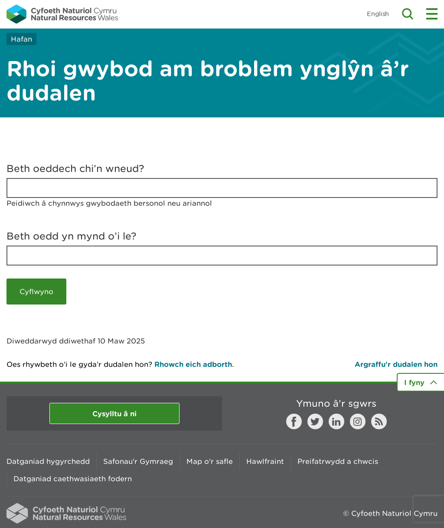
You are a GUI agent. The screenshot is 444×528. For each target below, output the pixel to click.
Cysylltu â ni (114, 413)
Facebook (294, 421)
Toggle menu (432, 14)
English (378, 14)
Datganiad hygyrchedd (48, 461)
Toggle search (407, 14)
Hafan (21, 39)
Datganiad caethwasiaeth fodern (72, 478)
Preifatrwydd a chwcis (337, 461)
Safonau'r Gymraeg (138, 461)
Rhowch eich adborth (193, 364)
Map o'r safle (209, 461)
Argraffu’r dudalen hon (396, 364)
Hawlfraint (265, 461)
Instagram (358, 421)
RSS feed (379, 421)
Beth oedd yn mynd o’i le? (72, 236)
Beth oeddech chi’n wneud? (75, 168)
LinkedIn (336, 421)
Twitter (315, 421)
